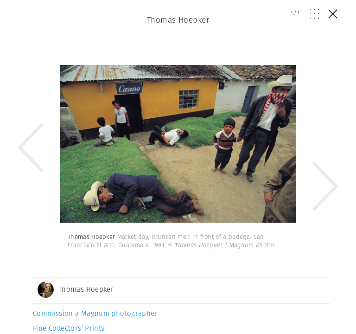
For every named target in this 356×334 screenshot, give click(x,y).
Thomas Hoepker (178, 20)
